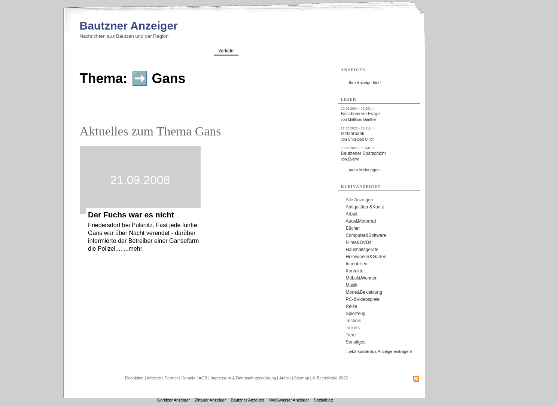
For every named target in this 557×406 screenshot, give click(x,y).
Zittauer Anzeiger (210, 400)
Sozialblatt (323, 400)
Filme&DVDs (359, 242)
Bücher (353, 228)
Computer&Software (366, 235)
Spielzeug (356, 313)
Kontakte (354, 271)
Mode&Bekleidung (364, 292)
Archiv (285, 378)
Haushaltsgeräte (362, 249)
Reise (351, 306)
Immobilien (357, 264)
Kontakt (188, 378)
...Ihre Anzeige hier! (363, 83)
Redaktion (134, 378)
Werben (154, 378)
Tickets (353, 328)
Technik (353, 321)
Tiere (351, 335)
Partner (171, 378)
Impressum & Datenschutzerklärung (243, 378)
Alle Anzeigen (359, 200)
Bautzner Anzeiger (129, 25)
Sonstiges (356, 342)
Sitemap (301, 378)
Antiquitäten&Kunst (365, 207)
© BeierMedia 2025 (330, 378)
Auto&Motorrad (361, 221)
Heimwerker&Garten (366, 257)
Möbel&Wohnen (362, 278)
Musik (351, 285)
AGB (202, 378)
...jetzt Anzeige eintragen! (379, 351)
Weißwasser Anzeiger (289, 400)
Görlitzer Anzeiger (173, 400)
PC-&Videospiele (363, 299)
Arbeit (351, 214)
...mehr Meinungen (363, 170)
